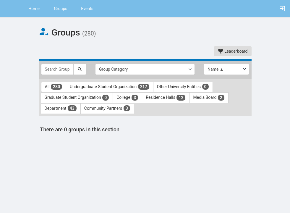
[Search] (79, 69)
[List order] (226, 69)
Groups (60, 8)
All (54, 86)
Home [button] (34, 8)
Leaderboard (232, 51)
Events (87, 8)
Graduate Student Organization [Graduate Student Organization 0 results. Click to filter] (77, 97)
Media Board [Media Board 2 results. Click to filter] (208, 97)
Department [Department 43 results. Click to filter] (61, 108)
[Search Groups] (57, 69)
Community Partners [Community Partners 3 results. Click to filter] (107, 108)
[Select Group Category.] (145, 69)
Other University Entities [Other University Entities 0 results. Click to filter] (183, 86)
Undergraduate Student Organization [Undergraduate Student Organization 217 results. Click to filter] (110, 86)
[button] (7, 8)
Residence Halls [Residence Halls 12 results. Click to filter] (166, 97)
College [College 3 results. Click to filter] (127, 97)
